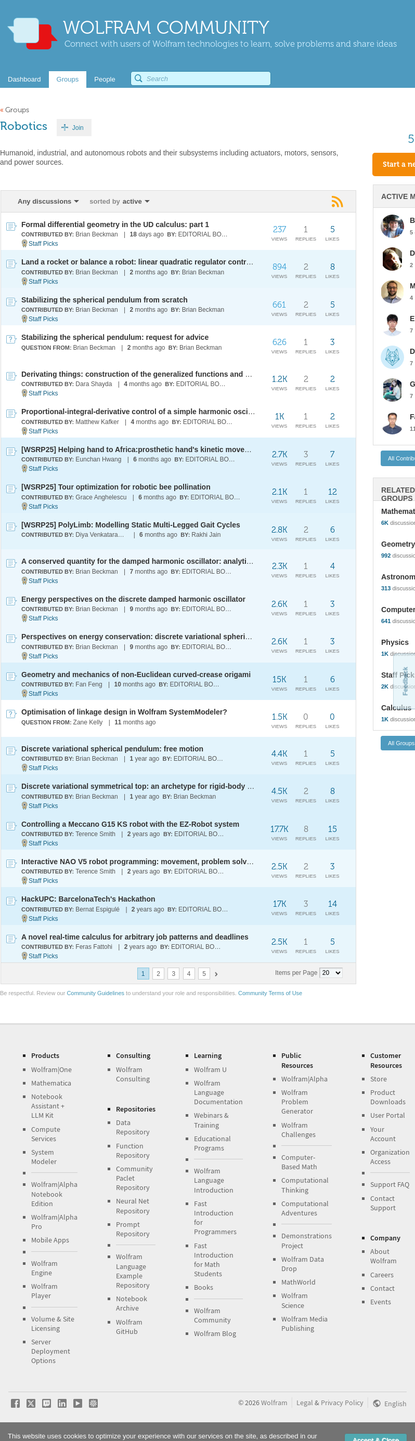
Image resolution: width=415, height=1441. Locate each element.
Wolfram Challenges (298, 1129)
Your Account (383, 1134)
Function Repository (133, 1150)
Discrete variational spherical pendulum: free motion (112, 749)
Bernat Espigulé (97, 909)
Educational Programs (212, 1143)
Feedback (405, 681)
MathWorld (298, 1282)
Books (203, 1287)
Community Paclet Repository (134, 1178)
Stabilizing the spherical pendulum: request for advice (115, 337)
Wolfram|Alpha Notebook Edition (54, 1194)
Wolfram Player (44, 1290)
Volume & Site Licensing (52, 1323)
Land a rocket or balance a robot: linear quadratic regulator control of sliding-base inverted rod (185, 262)
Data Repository (133, 1127)
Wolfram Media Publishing (304, 1323)
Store (378, 1078)
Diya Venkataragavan (102, 534)
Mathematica (51, 1083)
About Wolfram (383, 1256)
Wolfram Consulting (133, 1074)
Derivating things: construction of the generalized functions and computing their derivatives (180, 374)
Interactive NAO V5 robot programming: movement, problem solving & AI (147, 861)
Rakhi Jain (206, 534)
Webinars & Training (211, 1120)
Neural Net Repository (133, 1205)
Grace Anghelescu (100, 497)
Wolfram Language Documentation (218, 1092)
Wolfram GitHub (129, 1326)
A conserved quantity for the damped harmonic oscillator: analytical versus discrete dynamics (184, 561)
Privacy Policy (342, 1402)
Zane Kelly (88, 722)
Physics (395, 642)
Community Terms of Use (270, 993)
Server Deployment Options (50, 1351)
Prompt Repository (133, 1229)
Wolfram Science (294, 1300)
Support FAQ (389, 1184)
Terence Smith (95, 834)
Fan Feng (88, 684)
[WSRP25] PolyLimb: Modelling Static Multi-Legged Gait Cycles (130, 525)
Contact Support (383, 1203)
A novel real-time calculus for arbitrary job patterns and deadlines (135, 937)
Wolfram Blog (215, 1333)
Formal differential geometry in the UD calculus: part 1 (115, 224)
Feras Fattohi (93, 946)
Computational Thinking (305, 1184)
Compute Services (45, 1134)
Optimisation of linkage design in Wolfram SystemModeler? (124, 712)
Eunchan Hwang (98, 459)
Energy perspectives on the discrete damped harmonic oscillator (133, 599)
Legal (304, 1402)
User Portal (387, 1115)
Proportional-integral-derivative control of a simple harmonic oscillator (143, 411)
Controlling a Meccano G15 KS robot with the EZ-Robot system (130, 824)
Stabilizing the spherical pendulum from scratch (104, 300)
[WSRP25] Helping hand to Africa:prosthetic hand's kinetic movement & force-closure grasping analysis (201, 449)
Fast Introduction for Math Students (214, 1260)
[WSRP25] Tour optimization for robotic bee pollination (116, 487)
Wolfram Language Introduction (214, 1180)
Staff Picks (43, 243)
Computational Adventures (305, 1208)
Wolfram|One (51, 1069)
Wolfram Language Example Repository (133, 1271)
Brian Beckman (96, 234)
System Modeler (44, 1156)
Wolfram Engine (44, 1268)
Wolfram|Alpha (304, 1078)
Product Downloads (388, 1097)
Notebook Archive (131, 1303)
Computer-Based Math (299, 1162)
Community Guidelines (95, 993)
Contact (382, 1288)
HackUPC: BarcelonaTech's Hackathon (88, 899)
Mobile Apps (50, 1240)
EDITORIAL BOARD (204, 234)
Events (380, 1301)
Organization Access (390, 1156)
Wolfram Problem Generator (297, 1102)
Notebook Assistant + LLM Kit (47, 1106)
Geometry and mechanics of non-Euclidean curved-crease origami (136, 674)
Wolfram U (210, 1069)
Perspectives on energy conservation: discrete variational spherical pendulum (156, 636)
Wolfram (274, 1402)
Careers (382, 1274)
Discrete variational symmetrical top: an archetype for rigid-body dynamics (151, 786)
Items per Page (296, 972)
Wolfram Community (212, 1315)
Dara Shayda (93, 384)
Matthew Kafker (97, 422)
